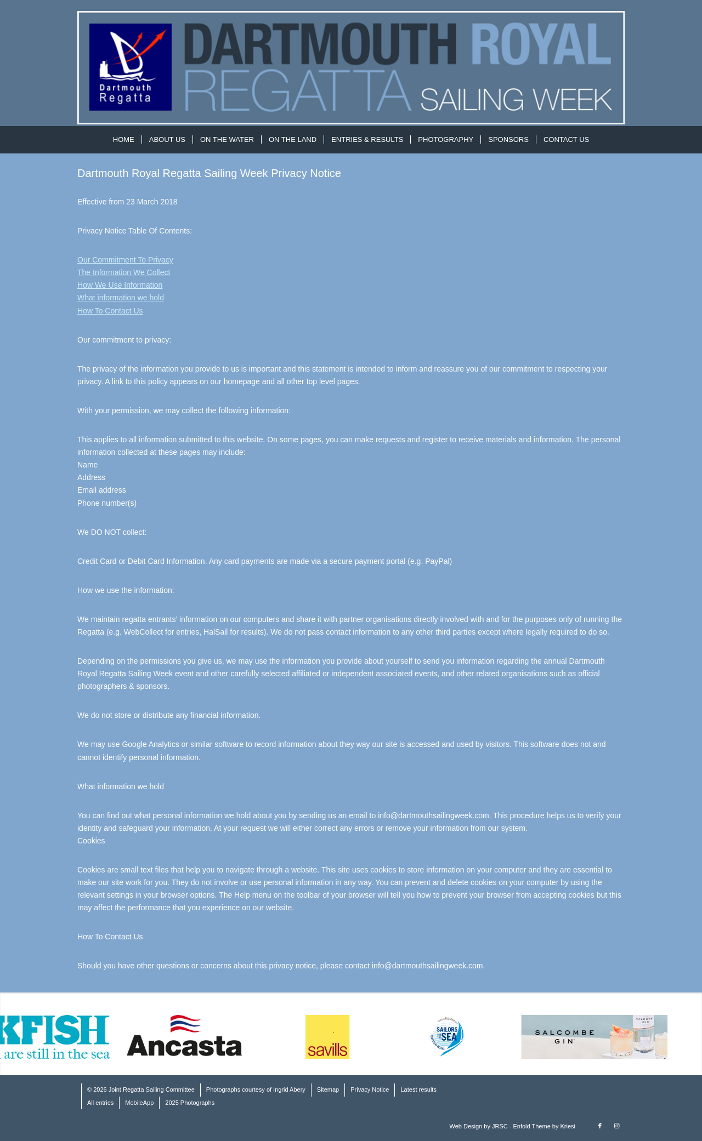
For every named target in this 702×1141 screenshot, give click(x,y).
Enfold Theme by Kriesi (544, 1126)
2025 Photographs (189, 1102)
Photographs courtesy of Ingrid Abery (255, 1089)
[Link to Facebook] (600, 1125)
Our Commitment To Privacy (125, 259)
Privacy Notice (369, 1089)
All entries (100, 1102)
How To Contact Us (110, 310)
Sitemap (328, 1089)
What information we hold (120, 297)
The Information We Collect (123, 272)
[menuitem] (123, 139)
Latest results (418, 1089)
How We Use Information (119, 285)
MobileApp (139, 1102)
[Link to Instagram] (616, 1125)
